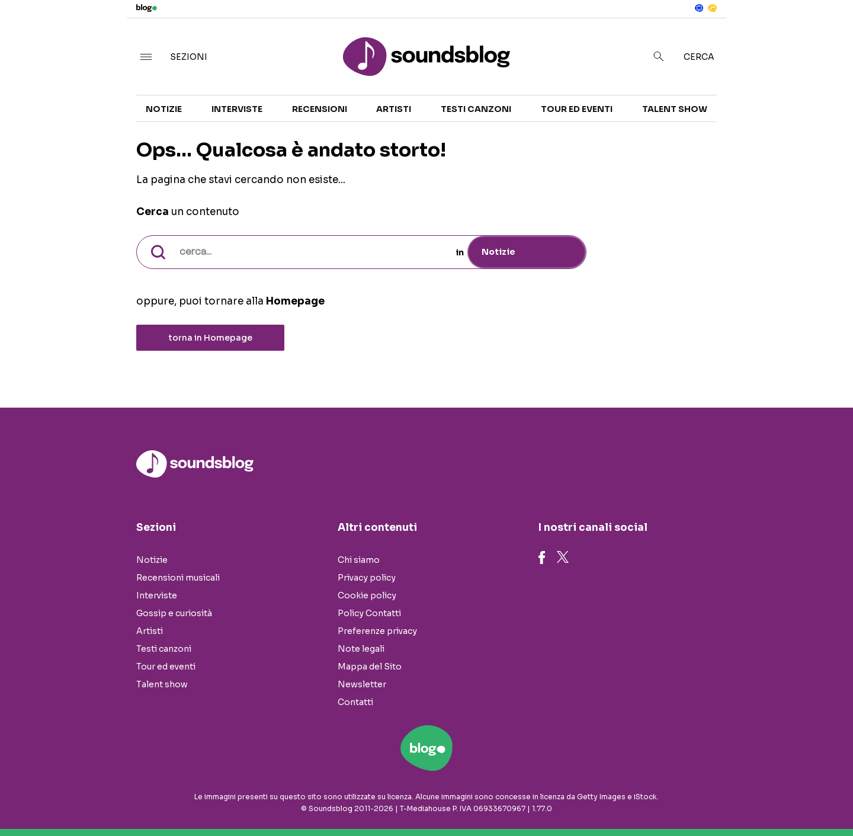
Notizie (164, 109)
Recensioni (319, 109)
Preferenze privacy (377, 631)
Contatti (355, 702)
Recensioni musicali (178, 577)
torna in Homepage (210, 337)
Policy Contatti (369, 613)
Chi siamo (359, 560)
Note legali (361, 648)
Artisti (393, 109)
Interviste (236, 109)
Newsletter (362, 684)
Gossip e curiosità (174, 613)
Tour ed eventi (577, 109)
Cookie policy (367, 595)
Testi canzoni (476, 109)
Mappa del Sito (370, 666)
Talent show (674, 109)
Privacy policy (367, 577)
